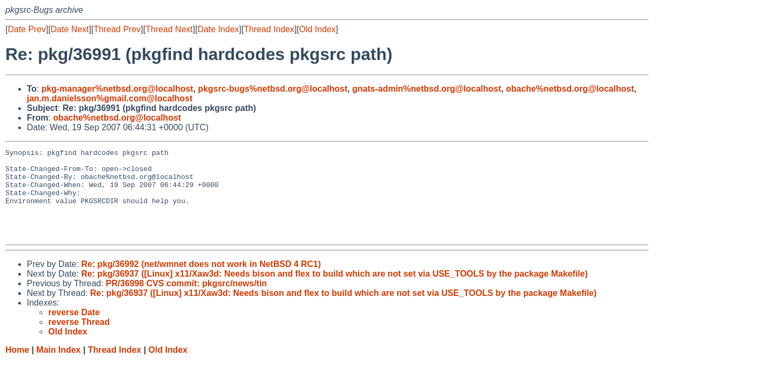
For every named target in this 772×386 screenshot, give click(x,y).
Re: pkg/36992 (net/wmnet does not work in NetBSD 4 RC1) (201, 281)
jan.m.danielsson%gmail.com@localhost (109, 98)
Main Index (58, 367)
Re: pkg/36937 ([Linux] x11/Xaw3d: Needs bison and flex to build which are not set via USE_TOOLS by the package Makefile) (334, 291)
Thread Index (269, 29)
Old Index (317, 29)
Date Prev (27, 29)
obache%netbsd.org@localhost (570, 88)
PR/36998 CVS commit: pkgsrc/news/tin (186, 301)
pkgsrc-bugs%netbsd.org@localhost (272, 88)
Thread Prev (117, 29)
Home (17, 367)
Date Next (69, 29)
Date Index (218, 29)
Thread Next (168, 29)
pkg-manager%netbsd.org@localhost (117, 88)
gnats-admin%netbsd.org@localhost (426, 88)
